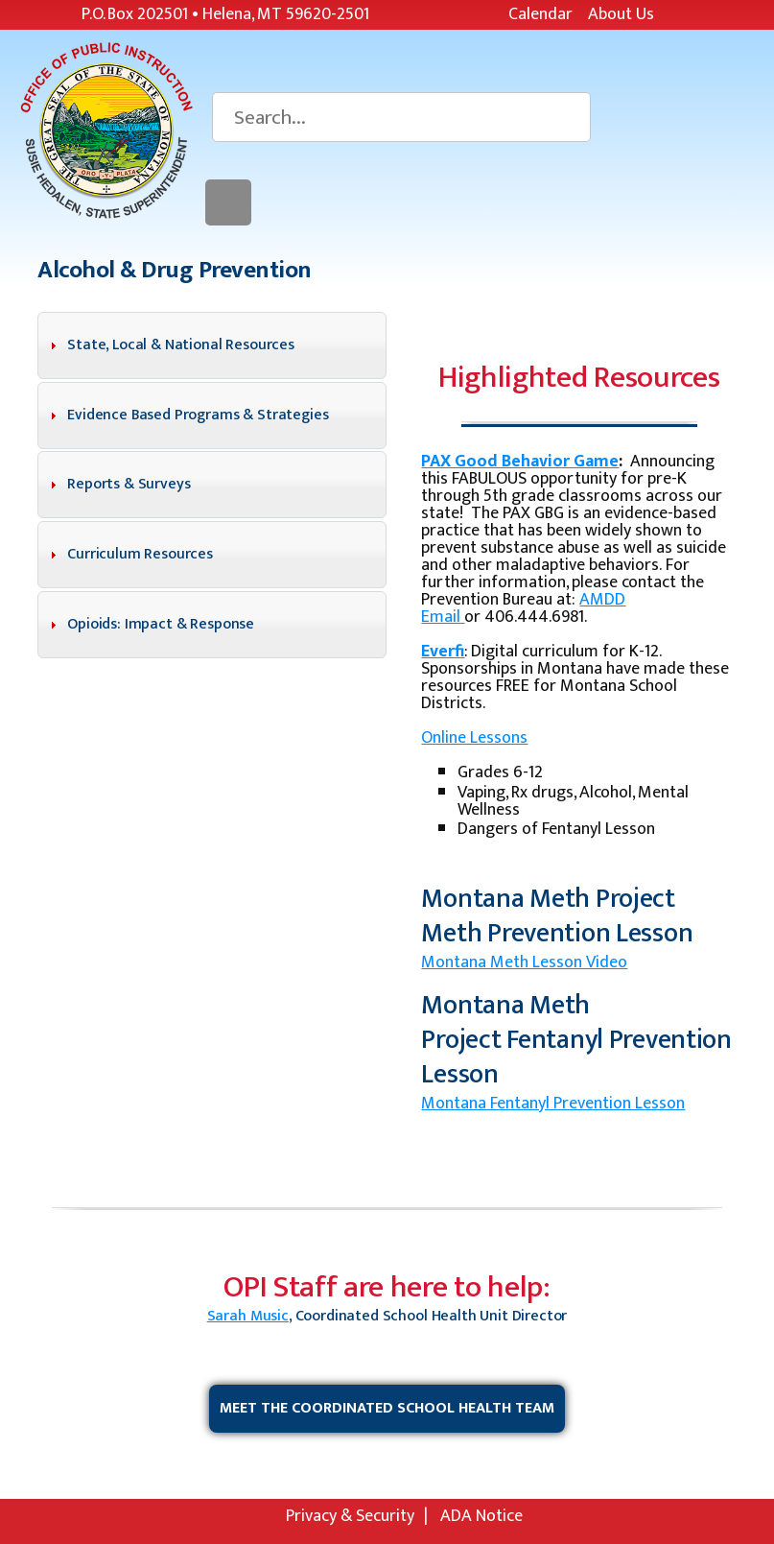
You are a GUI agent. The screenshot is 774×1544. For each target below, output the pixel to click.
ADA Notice (481, 1516)
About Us (621, 14)
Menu (228, 202)
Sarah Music (248, 1316)
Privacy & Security (350, 1516)
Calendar (540, 14)
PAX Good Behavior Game (520, 461)
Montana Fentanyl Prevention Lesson (553, 1103)
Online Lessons (474, 738)
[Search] (401, 117)
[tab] (212, 345)
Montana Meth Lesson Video (524, 962)
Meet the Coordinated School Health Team (387, 1408)
